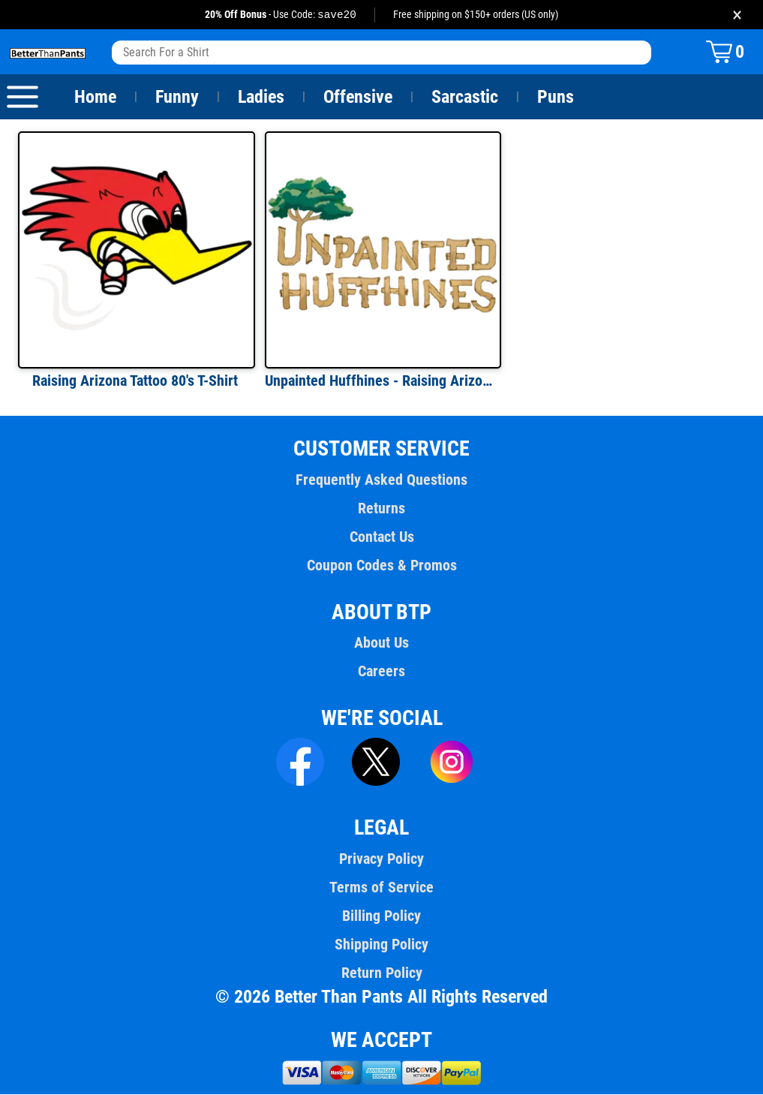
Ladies (260, 97)
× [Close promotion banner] (737, 14)
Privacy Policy (381, 859)
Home (95, 97)
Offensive (357, 97)
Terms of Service (382, 888)
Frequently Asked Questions (381, 480)
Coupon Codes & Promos (382, 566)
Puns (556, 97)
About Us (381, 643)
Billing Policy (381, 916)
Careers (381, 672)
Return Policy (381, 973)
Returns (381, 509)
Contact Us (381, 537)
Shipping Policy (381, 945)
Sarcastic (465, 97)
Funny (176, 97)
